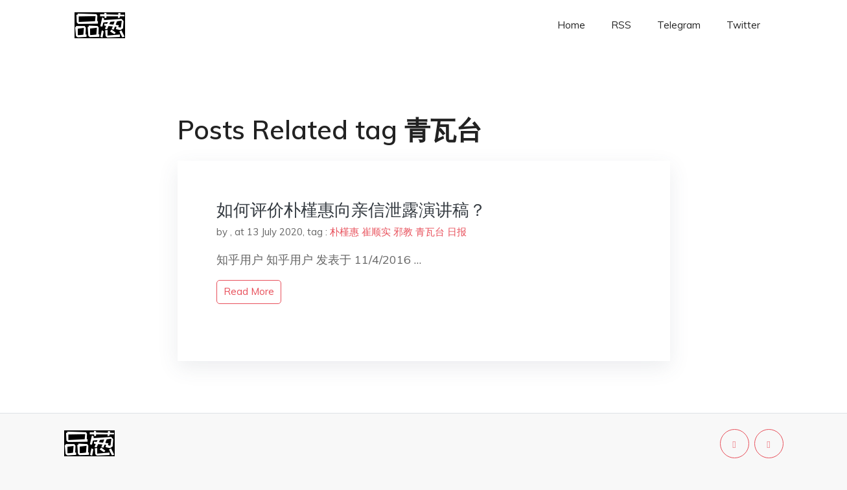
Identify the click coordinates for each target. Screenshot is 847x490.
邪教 (403, 232)
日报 (457, 232)
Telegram (679, 25)
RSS (621, 25)
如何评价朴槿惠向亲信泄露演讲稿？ (351, 209)
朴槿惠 (344, 232)
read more (249, 291)
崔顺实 (376, 232)
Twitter (743, 25)
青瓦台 (430, 232)
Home (571, 25)
